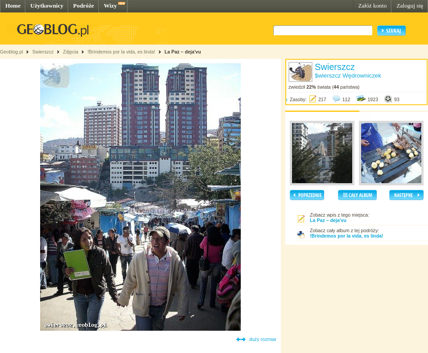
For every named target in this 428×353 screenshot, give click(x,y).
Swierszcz (43, 51)
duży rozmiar (262, 339)
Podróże (83, 5)
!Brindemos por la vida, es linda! (121, 51)
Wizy (110, 5)
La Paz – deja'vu (183, 51)
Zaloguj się (409, 5)
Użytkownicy (46, 5)
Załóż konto (372, 5)
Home (13, 5)
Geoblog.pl (11, 51)
